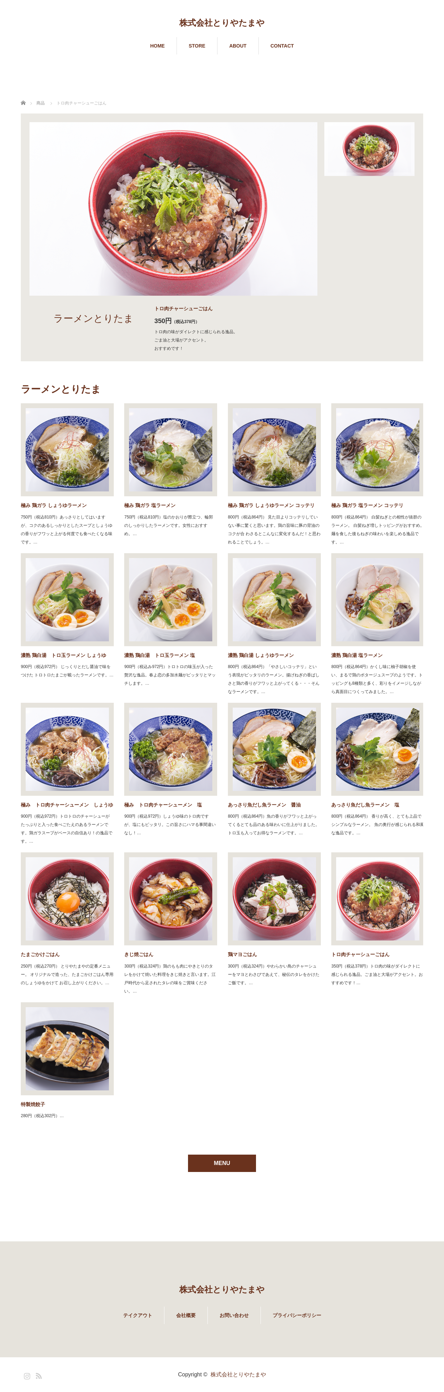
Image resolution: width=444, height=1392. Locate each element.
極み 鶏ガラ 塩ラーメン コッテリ (367, 505)
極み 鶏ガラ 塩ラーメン (150, 505)
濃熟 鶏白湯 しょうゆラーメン (261, 655)
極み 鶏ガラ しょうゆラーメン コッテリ (271, 505)
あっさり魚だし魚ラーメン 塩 (365, 805)
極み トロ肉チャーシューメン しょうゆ (67, 805)
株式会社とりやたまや (222, 22)
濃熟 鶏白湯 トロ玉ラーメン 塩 (159, 655)
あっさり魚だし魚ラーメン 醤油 (264, 805)
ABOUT (238, 46)
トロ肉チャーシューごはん (360, 954)
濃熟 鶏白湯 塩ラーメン (357, 655)
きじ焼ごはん (138, 954)
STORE (197, 46)
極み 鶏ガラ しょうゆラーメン (54, 505)
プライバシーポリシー (297, 1315)
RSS (38, 1374)
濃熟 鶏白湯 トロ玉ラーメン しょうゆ (63, 655)
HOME (157, 46)
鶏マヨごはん (242, 954)
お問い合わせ (234, 1315)
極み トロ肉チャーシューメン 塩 (163, 805)
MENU (222, 1163)
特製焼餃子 (33, 1104)
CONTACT (282, 46)
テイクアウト (137, 1315)
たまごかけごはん (40, 954)
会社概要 (186, 1315)
